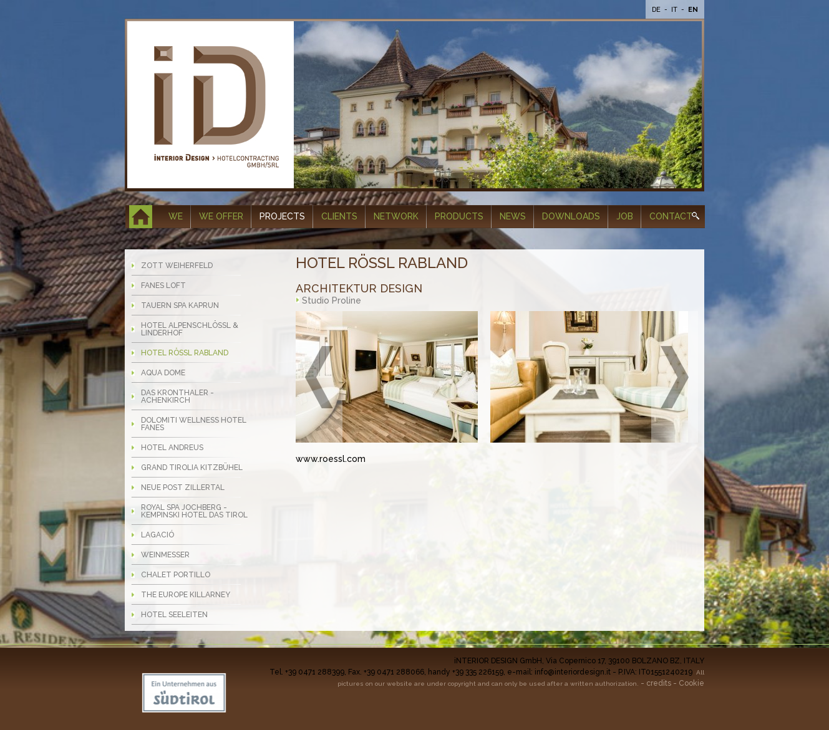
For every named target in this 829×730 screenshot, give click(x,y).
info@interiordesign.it (573, 672)
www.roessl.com (331, 459)
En (693, 10)
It (675, 10)
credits (658, 683)
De (657, 10)
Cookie (691, 683)
